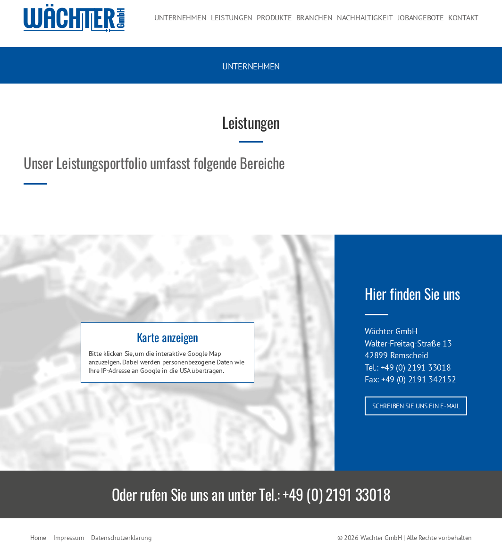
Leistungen (245, 23)
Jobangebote (423, 23)
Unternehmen (198, 23)
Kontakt (465, 23)
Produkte (286, 23)
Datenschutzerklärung (121, 537)
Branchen (325, 23)
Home (38, 537)
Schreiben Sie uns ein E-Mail (416, 405)
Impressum (69, 537)
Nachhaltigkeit (372, 23)
